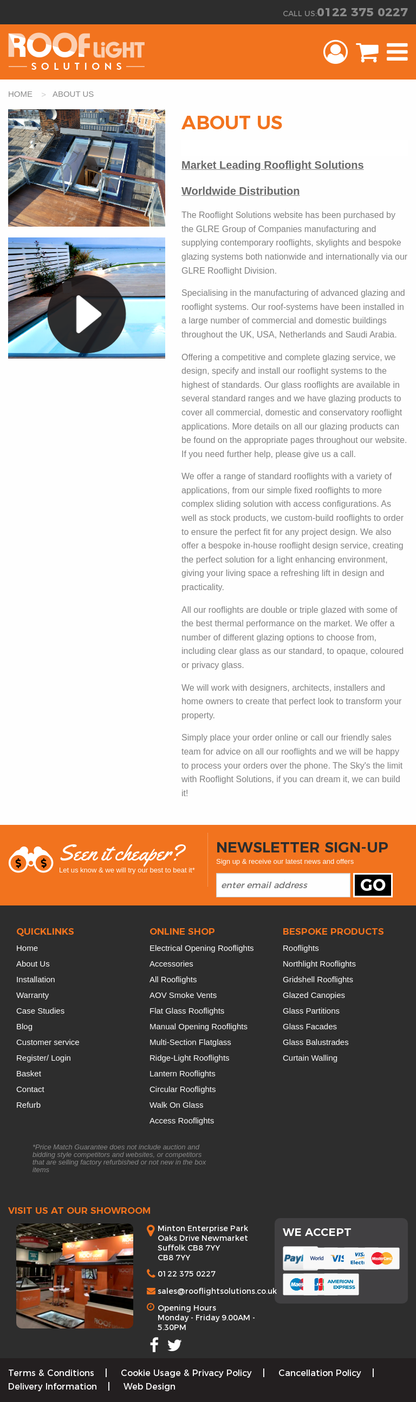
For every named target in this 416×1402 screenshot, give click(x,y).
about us (73, 93)
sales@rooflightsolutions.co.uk (217, 1291)
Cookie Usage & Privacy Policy (186, 1373)
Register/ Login (43, 1057)
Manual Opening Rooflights (199, 1026)
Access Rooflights (182, 1120)
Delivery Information (52, 1386)
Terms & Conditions (51, 1373)
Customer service (48, 1042)
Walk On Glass (176, 1104)
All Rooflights (173, 979)
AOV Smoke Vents (183, 995)
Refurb (28, 1104)
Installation (35, 979)
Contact (30, 1089)
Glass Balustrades (316, 1042)
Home (27, 948)
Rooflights (301, 948)
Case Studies (40, 1010)
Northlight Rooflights (319, 963)
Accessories (171, 963)
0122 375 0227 (362, 12)
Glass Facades (310, 1026)
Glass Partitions (311, 1010)
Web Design (149, 1386)
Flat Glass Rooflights (187, 1010)
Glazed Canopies (314, 995)
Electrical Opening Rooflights (202, 948)
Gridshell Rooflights (318, 979)
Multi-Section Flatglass (190, 1042)
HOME (21, 93)
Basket (28, 1073)
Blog (24, 1026)
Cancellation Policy (319, 1373)
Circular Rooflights (183, 1089)
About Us (33, 963)
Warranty (32, 995)
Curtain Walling (310, 1057)
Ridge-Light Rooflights (190, 1057)
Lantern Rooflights (183, 1073)
